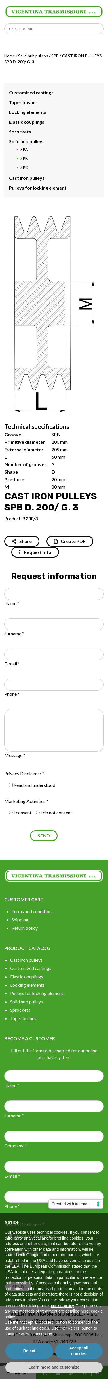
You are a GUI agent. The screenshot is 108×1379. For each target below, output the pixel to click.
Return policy (25, 928)
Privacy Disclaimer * (24, 773)
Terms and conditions (33, 911)
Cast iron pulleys (27, 178)
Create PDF (70, 541)
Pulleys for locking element (38, 187)
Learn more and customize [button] (54, 1367)
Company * (15, 1145)
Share (22, 541)
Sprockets (20, 131)
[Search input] (55, 29)
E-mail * (12, 663)
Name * (11, 603)
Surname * (14, 633)
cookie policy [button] (62, 1305)
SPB (55, 55)
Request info (35, 552)
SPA (24, 149)
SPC (24, 167)
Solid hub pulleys (33, 55)
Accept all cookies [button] (78, 1351)
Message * (14, 755)
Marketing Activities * (26, 801)
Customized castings (31, 92)
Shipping (20, 919)
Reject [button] (29, 1351)
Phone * (12, 694)
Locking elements (27, 112)
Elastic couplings (26, 122)
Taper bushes (23, 102)
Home (9, 55)
